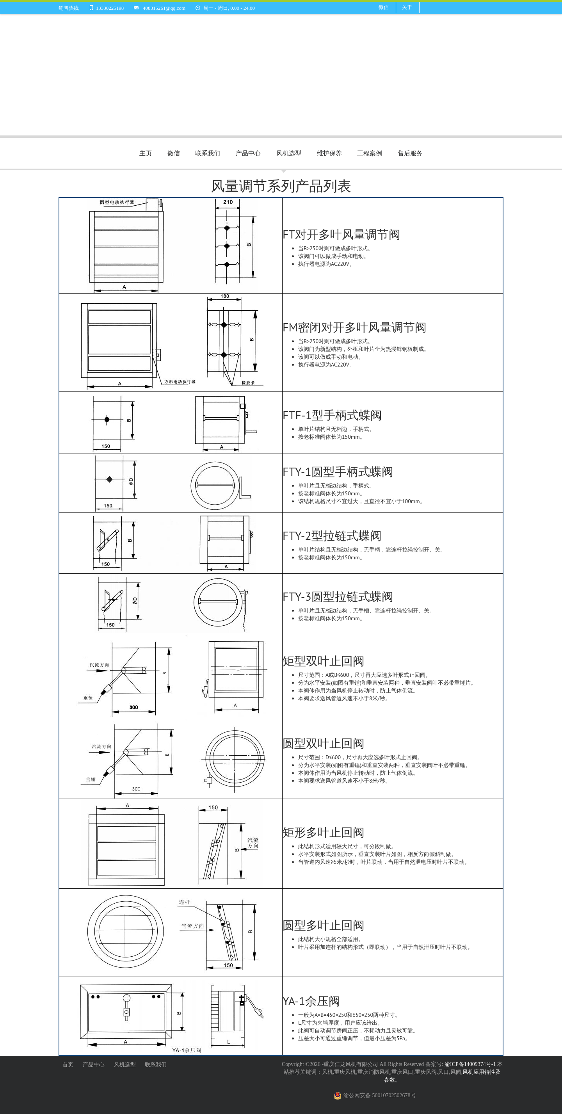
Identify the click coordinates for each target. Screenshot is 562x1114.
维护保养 (329, 153)
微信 (384, 7)
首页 (67, 1065)
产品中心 (248, 153)
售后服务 (410, 153)
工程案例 (369, 153)
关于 (407, 7)
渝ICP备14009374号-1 (471, 1064)
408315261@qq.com (164, 8)
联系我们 (207, 153)
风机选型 (288, 153)
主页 (145, 153)
